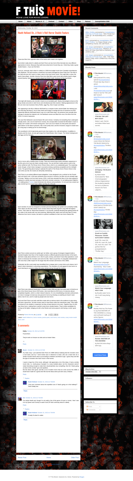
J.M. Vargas (89, 47)
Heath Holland (32, 382)
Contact (61, 21)
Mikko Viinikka (90, 32)
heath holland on (28, 317)
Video (71, 21)
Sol (24, 398)
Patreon (88, 21)
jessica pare (46, 317)
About (29, 21)
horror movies (37, 317)
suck (23, 319)
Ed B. (87, 40)
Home (20, 21)
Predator (31, 182)
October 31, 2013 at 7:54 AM (34, 398)
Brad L (25, 350)
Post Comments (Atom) (52, 464)
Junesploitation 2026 (102, 21)
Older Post (75, 457)
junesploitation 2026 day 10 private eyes (100, 33)
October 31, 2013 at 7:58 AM (46, 382)
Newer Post (22, 457)
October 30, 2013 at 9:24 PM (35, 331)
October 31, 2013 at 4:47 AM (36, 350)
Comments (91, 410)
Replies (27, 378)
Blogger (81, 477)
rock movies (61, 317)
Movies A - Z (40, 21)
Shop (79, 21)
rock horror (53, 317)
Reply (24, 344)
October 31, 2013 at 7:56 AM (46, 412)
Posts (89, 406)
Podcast (51, 21)
